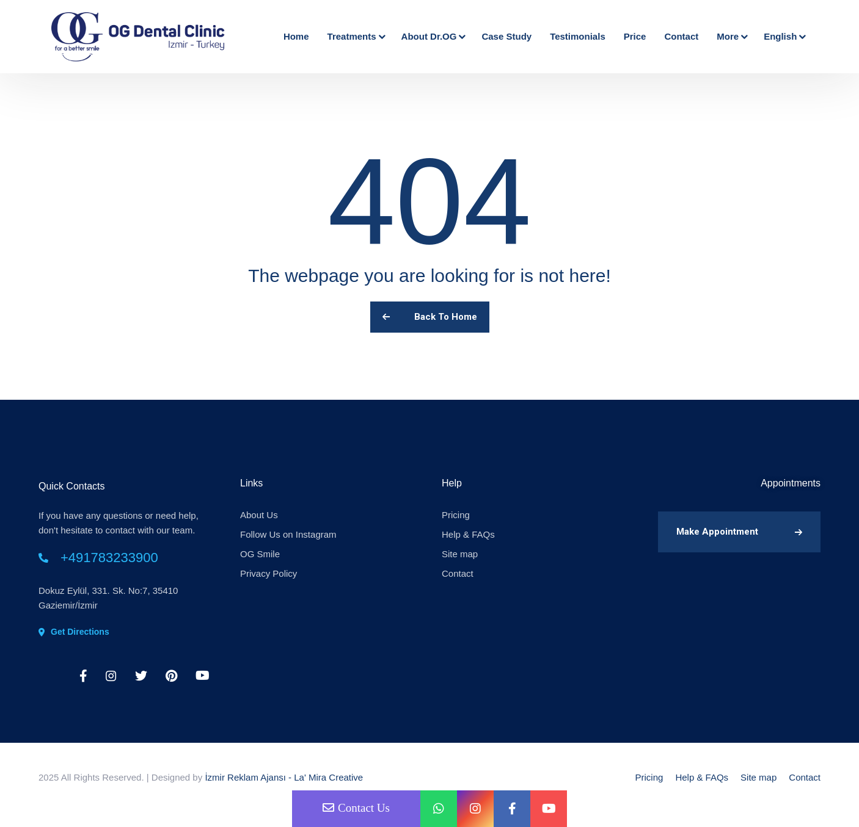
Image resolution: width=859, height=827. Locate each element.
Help (452, 483)
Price (635, 36)
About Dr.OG (432, 36)
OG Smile (260, 554)
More (731, 36)
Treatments (355, 36)
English (783, 36)
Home (296, 36)
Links (251, 483)
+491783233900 (109, 557)
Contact (681, 36)
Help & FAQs (468, 534)
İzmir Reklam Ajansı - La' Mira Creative (284, 777)
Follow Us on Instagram (288, 534)
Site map (460, 554)
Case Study (506, 36)
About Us (259, 515)
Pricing (456, 515)
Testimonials (577, 36)
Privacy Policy (268, 573)
